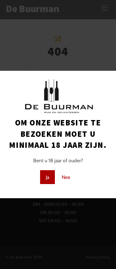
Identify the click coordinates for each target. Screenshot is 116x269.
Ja (47, 177)
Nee (66, 177)
